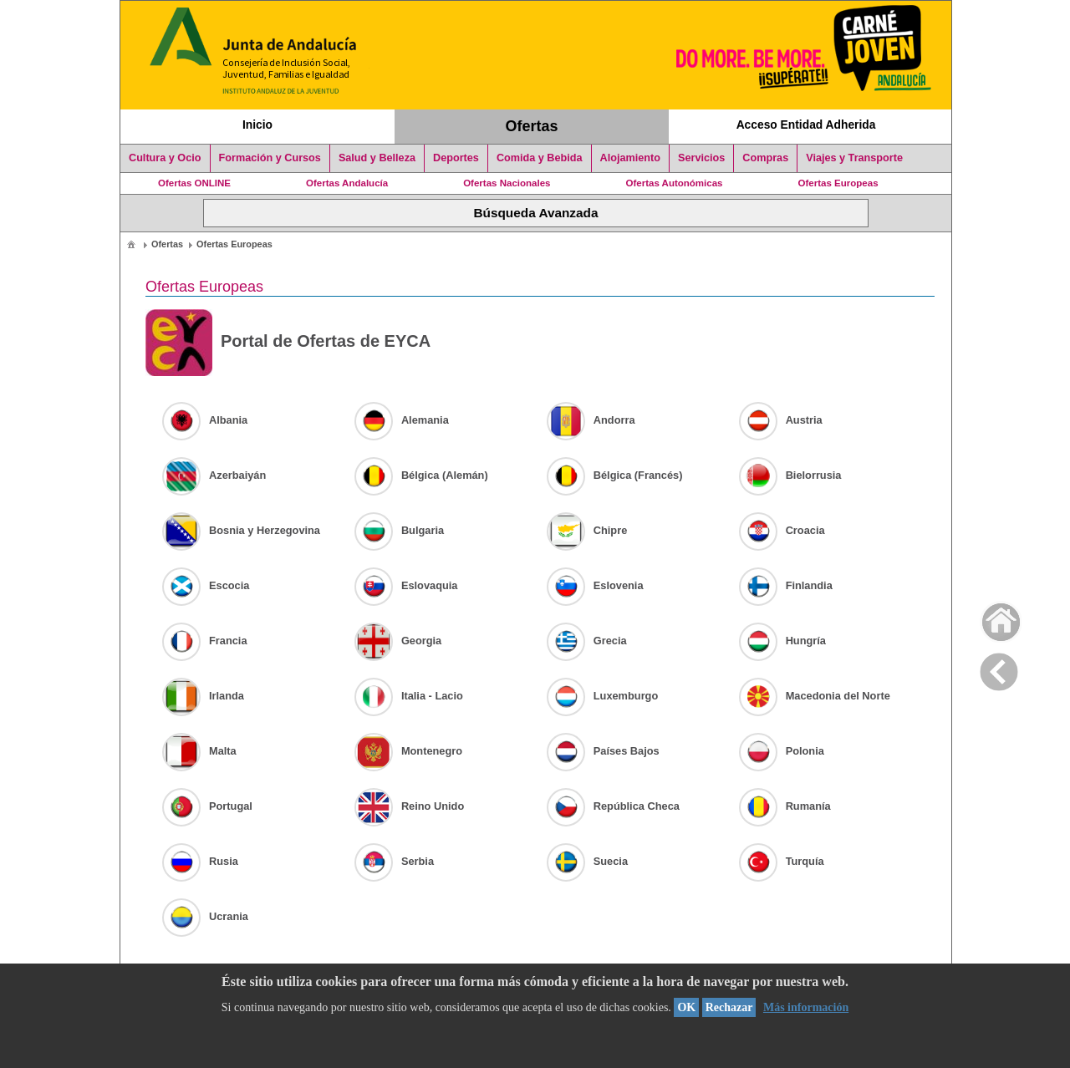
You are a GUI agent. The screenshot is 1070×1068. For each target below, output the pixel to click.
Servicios (701, 158)
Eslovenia (595, 585)
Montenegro (408, 751)
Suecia (587, 861)
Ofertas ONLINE (194, 183)
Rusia (200, 861)
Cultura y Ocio (165, 158)
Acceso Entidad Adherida (806, 124)
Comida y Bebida (540, 158)
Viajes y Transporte (854, 158)
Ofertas (532, 126)
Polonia (781, 751)
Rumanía (785, 806)
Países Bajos (603, 751)
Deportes (456, 158)
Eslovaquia (406, 585)
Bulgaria (399, 530)
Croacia (782, 530)
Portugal (207, 806)
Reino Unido (409, 806)
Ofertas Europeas (838, 183)
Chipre (587, 530)
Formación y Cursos (270, 158)
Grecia (587, 640)
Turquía (781, 861)
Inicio (257, 124)
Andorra (591, 420)
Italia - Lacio (408, 695)
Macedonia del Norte (814, 695)
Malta (199, 751)
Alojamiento (630, 158)
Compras (765, 158)
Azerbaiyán (214, 475)
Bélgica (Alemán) (421, 475)
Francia (204, 640)
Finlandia (786, 585)
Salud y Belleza (377, 158)
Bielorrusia (790, 475)
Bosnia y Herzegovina (241, 530)
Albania (204, 420)
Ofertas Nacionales (506, 183)
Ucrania (205, 916)
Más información (805, 1007)
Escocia (205, 585)
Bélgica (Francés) (615, 475)
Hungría (782, 640)
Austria (781, 420)
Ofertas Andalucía (347, 183)
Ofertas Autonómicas (673, 183)
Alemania (401, 420)
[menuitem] (131, 243)
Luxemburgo (603, 695)
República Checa (613, 806)
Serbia (394, 861)
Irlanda (203, 695)
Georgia (397, 640)
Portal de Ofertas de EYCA (288, 342)
